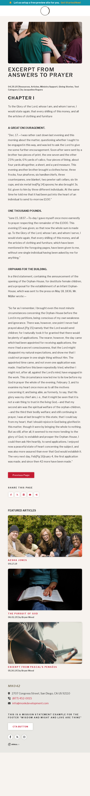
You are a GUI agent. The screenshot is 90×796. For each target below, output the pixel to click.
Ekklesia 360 (14, 744)
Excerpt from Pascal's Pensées (32, 667)
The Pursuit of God (23, 613)
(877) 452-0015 (22, 698)
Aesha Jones (17, 560)
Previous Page (21, 475)
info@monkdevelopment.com (30, 703)
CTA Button (20, 726)
